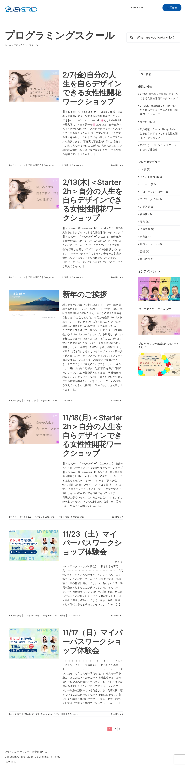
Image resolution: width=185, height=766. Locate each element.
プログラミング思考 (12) (154, 191)
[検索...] (159, 74)
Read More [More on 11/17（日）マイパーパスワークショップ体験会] (116, 714)
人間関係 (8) (147, 206)
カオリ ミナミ (18, 165)
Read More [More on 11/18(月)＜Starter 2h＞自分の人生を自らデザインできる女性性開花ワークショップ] (116, 517)
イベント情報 (62, 165)
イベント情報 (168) (151, 176)
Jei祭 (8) (145, 169)
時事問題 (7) (147, 229)
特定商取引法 (39, 751)
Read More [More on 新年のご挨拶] (116, 400)
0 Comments (76, 165)
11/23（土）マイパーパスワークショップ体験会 (92, 542)
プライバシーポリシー (17, 751)
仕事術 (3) (146, 214)
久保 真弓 (16, 400)
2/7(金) (92, 88)
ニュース (55, 400)
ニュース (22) (148, 184)
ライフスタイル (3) (151, 199)
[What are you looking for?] (153, 37)
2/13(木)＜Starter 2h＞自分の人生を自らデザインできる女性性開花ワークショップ (92, 200)
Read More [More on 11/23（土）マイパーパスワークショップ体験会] (116, 615)
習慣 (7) (144, 251)
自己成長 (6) (147, 259)
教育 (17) (145, 221)
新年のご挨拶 (84, 294)
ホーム (8, 45)
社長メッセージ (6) (151, 244)
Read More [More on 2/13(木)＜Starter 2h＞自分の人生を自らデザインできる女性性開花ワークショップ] (116, 277)
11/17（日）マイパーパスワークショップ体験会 (92, 641)
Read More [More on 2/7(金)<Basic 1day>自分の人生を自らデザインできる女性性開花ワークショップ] (116, 165)
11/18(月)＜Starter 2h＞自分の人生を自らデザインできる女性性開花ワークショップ (92, 435)
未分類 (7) (146, 236)
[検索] (131, 37)
